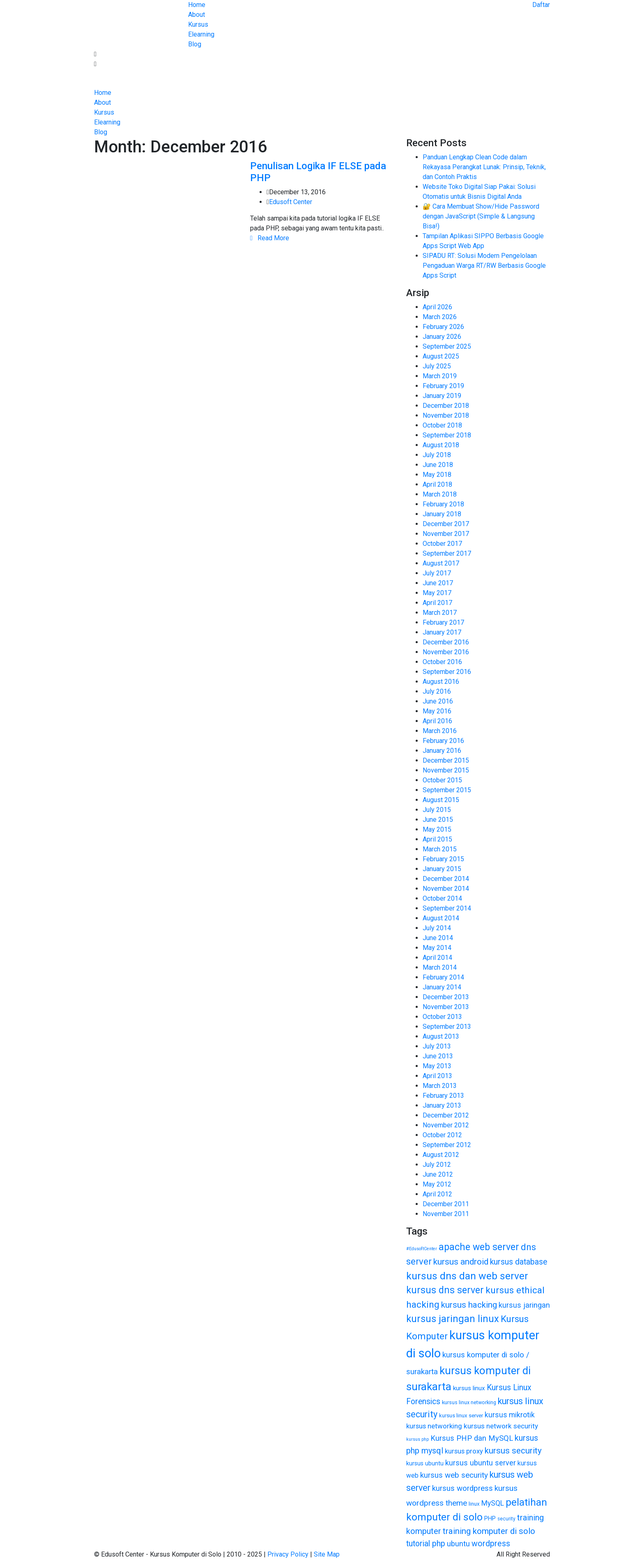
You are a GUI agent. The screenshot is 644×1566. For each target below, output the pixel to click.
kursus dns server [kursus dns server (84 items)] (445, 1290)
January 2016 (442, 750)
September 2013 (447, 1026)
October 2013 (442, 1017)
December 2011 (446, 1204)
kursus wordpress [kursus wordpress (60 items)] (462, 1488)
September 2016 (447, 672)
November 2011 (446, 1214)
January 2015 (442, 869)
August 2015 (441, 800)
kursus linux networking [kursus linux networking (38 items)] (469, 1402)
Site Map (327, 1554)
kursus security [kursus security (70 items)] (513, 1451)
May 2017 (437, 593)
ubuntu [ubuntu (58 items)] (458, 1543)
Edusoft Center (290, 202)
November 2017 (446, 534)
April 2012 (437, 1194)
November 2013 (446, 1007)
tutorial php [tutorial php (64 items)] (425, 1543)
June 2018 (438, 465)
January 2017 (442, 632)
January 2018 (442, 514)
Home (196, 5)
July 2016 (437, 691)
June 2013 (438, 1056)
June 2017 (438, 583)
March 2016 (440, 731)
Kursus (198, 24)
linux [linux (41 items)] (474, 1504)
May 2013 (437, 1066)
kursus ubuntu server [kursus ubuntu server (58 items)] (480, 1462)
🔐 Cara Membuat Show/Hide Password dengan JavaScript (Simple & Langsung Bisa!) (481, 216)
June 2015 (438, 819)
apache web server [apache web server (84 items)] (479, 1247)
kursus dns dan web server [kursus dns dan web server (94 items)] (467, 1276)
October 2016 (442, 662)
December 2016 (446, 642)
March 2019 (440, 376)
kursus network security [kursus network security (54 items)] (501, 1426)
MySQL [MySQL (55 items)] (492, 1503)
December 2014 (446, 879)
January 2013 (442, 1105)
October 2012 (442, 1135)
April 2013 (437, 1076)
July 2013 (437, 1046)
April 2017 (437, 603)
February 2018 (443, 504)
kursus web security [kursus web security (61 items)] (454, 1475)
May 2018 (437, 474)
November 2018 (446, 415)
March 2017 (440, 612)
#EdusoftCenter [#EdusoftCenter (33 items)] (421, 1248)
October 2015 (442, 780)
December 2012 (446, 1115)
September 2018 (447, 435)
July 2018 (437, 455)
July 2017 (437, 573)
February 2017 (443, 622)
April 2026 (437, 307)
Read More (269, 238)
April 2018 (437, 484)
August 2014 (441, 918)
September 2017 (447, 553)
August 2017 (441, 563)
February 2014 (443, 977)
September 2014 (447, 908)
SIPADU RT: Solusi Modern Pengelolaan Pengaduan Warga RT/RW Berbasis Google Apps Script (484, 265)
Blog (194, 44)
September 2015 (447, 790)
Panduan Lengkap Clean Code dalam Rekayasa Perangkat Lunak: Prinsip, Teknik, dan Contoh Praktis (484, 167)
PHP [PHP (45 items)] (490, 1518)
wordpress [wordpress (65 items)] (491, 1543)
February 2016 (443, 741)
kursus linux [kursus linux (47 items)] (469, 1388)
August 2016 (441, 681)
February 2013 (443, 1095)
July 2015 (437, 810)
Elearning (201, 34)
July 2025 (437, 366)
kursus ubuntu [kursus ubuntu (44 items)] (425, 1463)
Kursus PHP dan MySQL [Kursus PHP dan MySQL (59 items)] (471, 1438)
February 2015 (443, 859)
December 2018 (446, 405)
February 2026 (443, 327)
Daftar (541, 5)
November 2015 (446, 770)
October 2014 (442, 898)
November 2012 (446, 1125)
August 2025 (441, 356)
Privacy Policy (288, 1554)
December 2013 (446, 997)
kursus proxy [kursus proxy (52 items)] (464, 1451)
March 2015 (440, 849)
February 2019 (443, 386)
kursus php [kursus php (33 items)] (417, 1439)
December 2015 (446, 760)
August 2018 (441, 445)
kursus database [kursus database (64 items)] (518, 1262)
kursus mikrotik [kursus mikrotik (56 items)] (510, 1414)
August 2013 (441, 1036)
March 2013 (440, 1086)
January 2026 (442, 336)
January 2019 (442, 396)
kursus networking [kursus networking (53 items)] (434, 1426)
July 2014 (437, 928)
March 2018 (440, 494)
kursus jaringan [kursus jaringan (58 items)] (524, 1305)
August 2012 (441, 1155)
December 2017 (446, 524)
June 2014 (438, 938)
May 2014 (437, 948)
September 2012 (447, 1145)
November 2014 (446, 888)
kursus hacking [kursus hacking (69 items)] (469, 1305)
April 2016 (437, 721)
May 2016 (437, 711)
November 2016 (446, 652)
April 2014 (437, 957)
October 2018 (442, 425)
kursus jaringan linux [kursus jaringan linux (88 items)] (452, 1319)
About (196, 14)
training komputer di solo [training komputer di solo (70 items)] (489, 1531)
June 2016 (438, 701)
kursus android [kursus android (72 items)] (460, 1262)
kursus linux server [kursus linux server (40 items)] (461, 1415)
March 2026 (440, 317)
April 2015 (437, 839)
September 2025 (447, 346)
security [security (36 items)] (506, 1519)
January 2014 (442, 987)
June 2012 (438, 1174)
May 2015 (437, 829)
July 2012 (437, 1164)
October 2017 (442, 543)
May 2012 (437, 1184)
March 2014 (440, 967)
